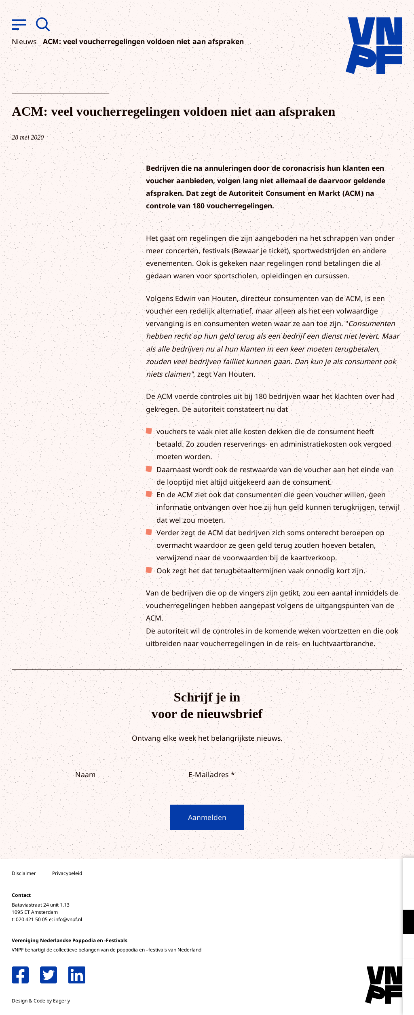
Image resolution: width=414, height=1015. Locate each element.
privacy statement (374, 895)
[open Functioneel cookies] (401, 923)
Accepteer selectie (345, 999)
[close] (401, 872)
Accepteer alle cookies (345, 976)
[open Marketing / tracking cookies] (401, 947)
